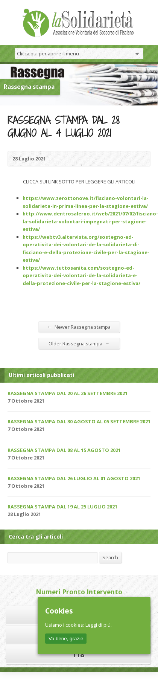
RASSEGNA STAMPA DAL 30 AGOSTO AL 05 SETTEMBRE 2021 (79, 421)
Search (110, 557)
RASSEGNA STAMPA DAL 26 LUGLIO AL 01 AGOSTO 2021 (74, 478)
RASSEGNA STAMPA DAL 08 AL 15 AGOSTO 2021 (64, 450)
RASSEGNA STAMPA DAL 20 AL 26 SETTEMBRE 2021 (68, 393)
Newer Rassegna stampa (79, 326)
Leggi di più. (98, 624)
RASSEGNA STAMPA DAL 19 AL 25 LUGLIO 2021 (62, 506)
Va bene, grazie (66, 638)
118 (78, 654)
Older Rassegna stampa (79, 343)
